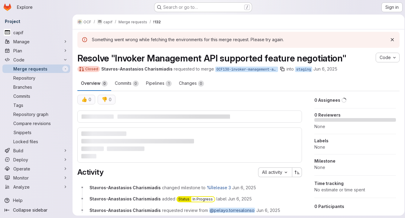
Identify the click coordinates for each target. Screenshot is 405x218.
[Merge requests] (36, 68)
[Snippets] (36, 132)
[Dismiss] (390, 39)
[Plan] (36, 50)
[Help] (36, 200)
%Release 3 (219, 187)
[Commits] (36, 96)
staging (303, 69)
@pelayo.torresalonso (232, 210)
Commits (127, 84)
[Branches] (36, 87)
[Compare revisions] (36, 123)
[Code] (36, 59)
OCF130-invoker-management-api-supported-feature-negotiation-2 (247, 69)
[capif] (36, 32)
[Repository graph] (36, 114)
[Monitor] (36, 177)
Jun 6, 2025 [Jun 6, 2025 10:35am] (325, 68)
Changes (191, 84)
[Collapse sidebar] (36, 210)
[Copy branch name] (282, 69)
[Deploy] (36, 159)
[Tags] (36, 105)
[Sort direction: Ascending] (295, 172)
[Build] (36, 150)
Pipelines (159, 84)
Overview (94, 84)
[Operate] (36, 168)
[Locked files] (36, 141)
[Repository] (36, 78)
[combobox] (273, 172)
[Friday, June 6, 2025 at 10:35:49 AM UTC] (244, 187)
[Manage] (36, 41)
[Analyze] (36, 187)
